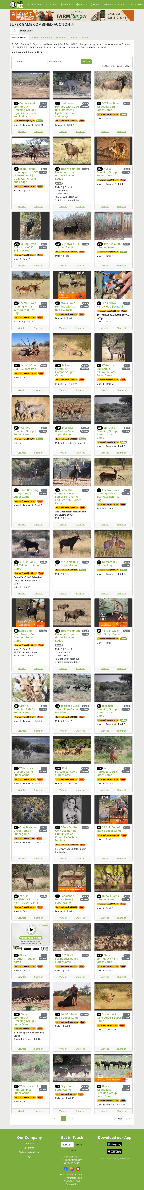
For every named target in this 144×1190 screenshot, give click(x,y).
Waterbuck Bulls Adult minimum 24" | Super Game (106, 370)
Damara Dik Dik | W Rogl (107, 563)
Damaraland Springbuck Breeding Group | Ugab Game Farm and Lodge (25, 109)
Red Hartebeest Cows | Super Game (67, 771)
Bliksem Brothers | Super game (24, 958)
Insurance (67, 4)
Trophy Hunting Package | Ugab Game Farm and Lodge (68, 173)
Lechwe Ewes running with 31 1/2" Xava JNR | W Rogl (108, 495)
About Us (29, 1143)
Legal (29, 1156)
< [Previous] (54, 1118)
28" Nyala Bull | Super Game (67, 245)
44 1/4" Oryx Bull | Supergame (25, 367)
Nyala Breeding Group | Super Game (108, 172)
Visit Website (72, 1156)
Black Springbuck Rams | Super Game (109, 958)
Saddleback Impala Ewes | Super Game (65, 899)
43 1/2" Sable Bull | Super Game (108, 632)
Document (61, 37)
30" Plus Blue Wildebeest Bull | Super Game (108, 106)
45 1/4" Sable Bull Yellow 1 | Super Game (27, 565)
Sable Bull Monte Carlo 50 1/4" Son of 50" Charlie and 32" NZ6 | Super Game (68, 496)
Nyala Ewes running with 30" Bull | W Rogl (65, 306)
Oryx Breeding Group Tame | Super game (26, 830)
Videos (85, 37)
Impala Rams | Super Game (108, 897)
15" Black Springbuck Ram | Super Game (66, 958)
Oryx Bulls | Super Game (65, 1087)
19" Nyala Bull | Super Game (109, 245)
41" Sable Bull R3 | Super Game (66, 563)
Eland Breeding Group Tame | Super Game (26, 493)
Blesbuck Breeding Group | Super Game (66, 431)
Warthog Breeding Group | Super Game (25, 431)
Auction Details (19, 37)
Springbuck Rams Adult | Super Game (109, 1017)
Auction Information (42, 37)
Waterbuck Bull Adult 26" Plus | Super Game (26, 1089)
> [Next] (72, 1118)
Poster (74, 37)
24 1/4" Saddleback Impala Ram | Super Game (26, 899)
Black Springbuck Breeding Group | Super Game (25, 1019)
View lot (22, 131)
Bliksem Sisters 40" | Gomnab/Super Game (65, 370)
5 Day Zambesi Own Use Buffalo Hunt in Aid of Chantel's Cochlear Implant (67, 833)
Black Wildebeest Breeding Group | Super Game (108, 1091)
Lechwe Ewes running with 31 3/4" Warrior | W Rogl (25, 308)
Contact (81, 4)
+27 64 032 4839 (72, 1163)
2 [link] (63, 1118)
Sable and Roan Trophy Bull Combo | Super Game (24, 635)
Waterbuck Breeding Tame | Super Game (24, 771)
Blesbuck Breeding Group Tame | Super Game (107, 432)
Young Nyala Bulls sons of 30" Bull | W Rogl (25, 247)
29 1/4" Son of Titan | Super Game (109, 828)
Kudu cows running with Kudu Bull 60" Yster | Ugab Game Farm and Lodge (67, 109)
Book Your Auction (113, 4)
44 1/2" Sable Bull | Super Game (66, 1015)
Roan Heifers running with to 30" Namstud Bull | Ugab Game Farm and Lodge (26, 175)
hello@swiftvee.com (72, 1159)
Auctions (51, 4)
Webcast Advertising (29, 1152)
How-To (95, 4)
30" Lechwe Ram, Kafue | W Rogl (110, 304)
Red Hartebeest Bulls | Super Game (108, 771)
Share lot (38, 131)
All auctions (35, 4)
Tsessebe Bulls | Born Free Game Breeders (67, 709)
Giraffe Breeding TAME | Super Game (24, 709)
